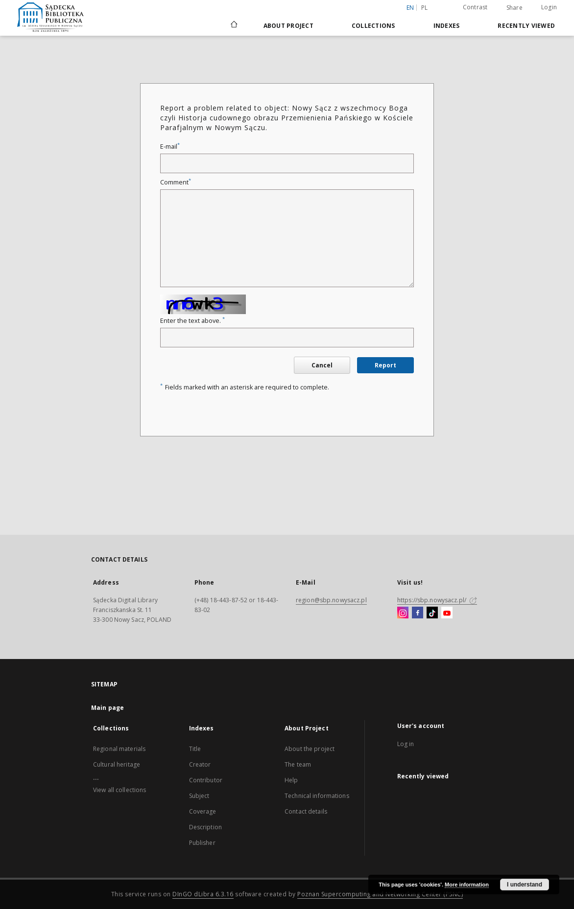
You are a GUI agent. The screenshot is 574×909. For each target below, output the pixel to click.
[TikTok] (432, 613)
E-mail (170, 146)
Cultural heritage (116, 764)
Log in (405, 744)
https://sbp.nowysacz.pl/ (437, 600)
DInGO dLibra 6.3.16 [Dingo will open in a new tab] (203, 894)
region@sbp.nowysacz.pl (331, 600)
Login (549, 7)
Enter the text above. (192, 321)
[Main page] (233, 25)
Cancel (322, 365)
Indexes (446, 26)
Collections (373, 26)
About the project (310, 749)
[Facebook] (417, 613)
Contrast (475, 7)
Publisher (202, 843)
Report (385, 365)
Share (514, 8)
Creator (200, 764)
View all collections (119, 790)
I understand (524, 884)
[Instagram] (402, 613)
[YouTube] (447, 613)
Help (291, 780)
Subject (199, 796)
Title (195, 749)
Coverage (202, 811)
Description (205, 827)
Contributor (205, 780)
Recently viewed (526, 26)
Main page (107, 708)
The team (298, 764)
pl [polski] (424, 7)
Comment (175, 182)
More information (467, 884)
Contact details (306, 811)
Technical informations (317, 796)
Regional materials (119, 749)
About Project (288, 26)
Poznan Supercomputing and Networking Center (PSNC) (380, 894)
